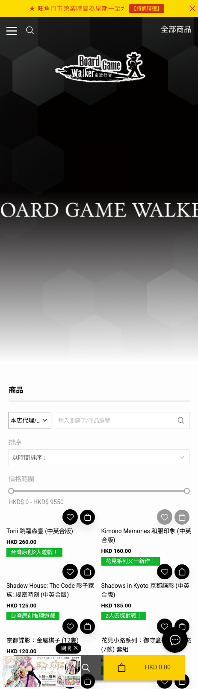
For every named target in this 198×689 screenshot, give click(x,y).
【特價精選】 (146, 9)
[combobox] (99, 457)
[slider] (11, 491)
